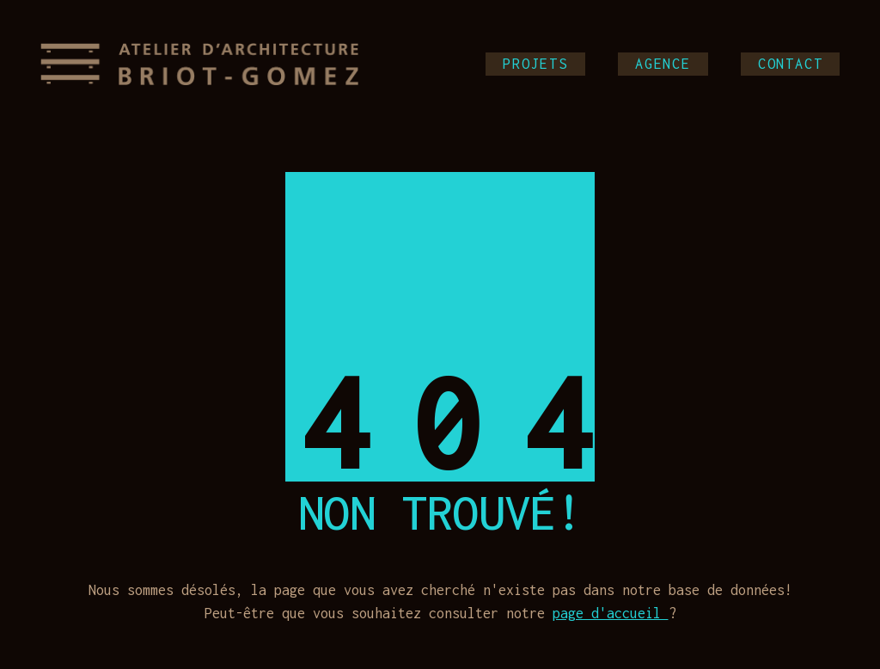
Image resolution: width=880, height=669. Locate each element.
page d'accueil (611, 613)
